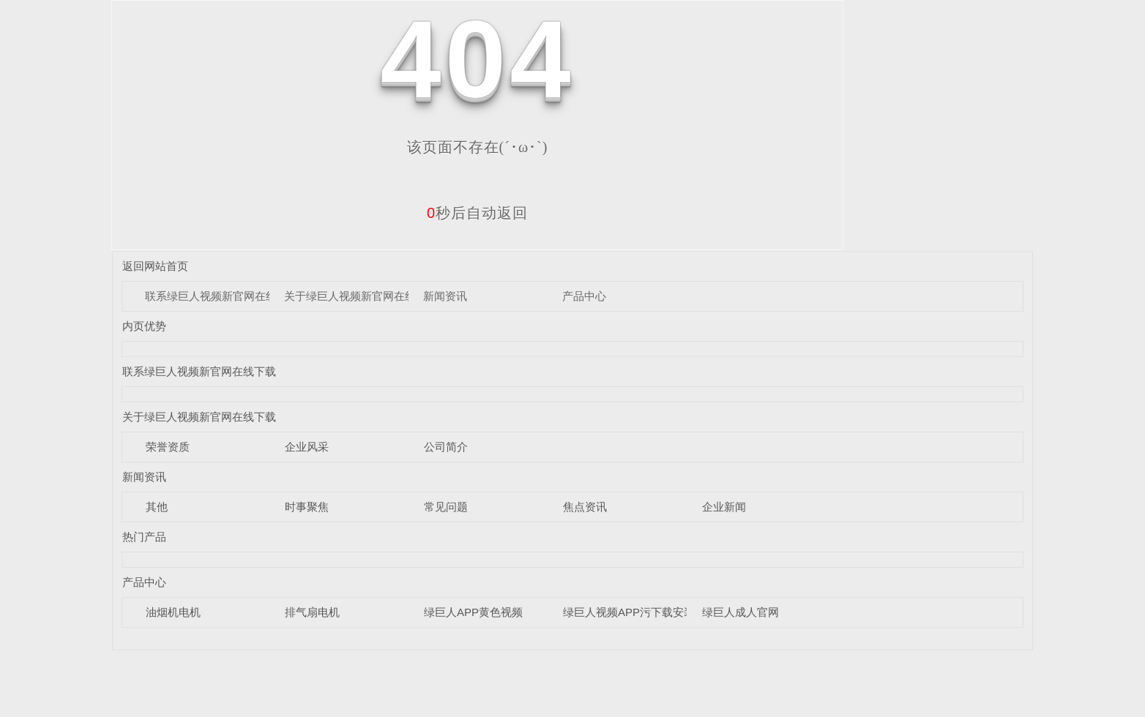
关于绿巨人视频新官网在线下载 (361, 296)
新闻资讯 (445, 296)
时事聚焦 (307, 506)
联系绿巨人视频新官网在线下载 (222, 296)
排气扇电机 (312, 612)
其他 (157, 506)
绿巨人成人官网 (740, 612)
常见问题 (446, 506)
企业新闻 (724, 506)
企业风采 (307, 446)
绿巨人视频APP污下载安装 (629, 612)
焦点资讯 (585, 506)
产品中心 (584, 296)
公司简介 (446, 446)
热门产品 (144, 536)
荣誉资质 (168, 446)
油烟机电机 (173, 612)
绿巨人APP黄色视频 (473, 612)
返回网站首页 (155, 266)
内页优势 (144, 326)
